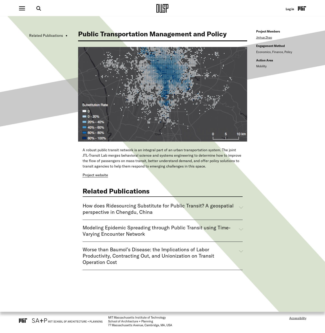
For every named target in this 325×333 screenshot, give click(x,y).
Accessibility (297, 318)
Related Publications (46, 35)
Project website (95, 175)
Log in (290, 9)
